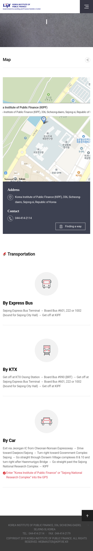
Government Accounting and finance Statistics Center (22, 6)
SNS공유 (87, 60)
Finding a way (73, 226)
